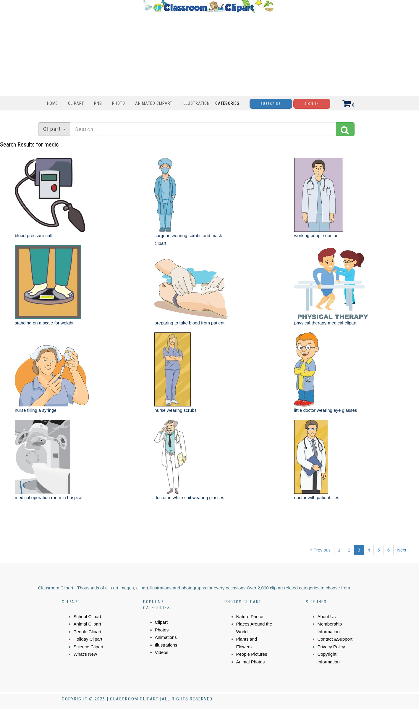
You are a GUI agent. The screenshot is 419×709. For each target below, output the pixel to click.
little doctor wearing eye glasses (325, 410)
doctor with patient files (316, 497)
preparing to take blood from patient (189, 322)
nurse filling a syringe (35, 410)
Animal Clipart (87, 623)
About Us (327, 616)
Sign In (312, 104)
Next (401, 549)
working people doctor (316, 235)
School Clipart (87, 616)
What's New (85, 654)
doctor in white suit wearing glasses (189, 497)
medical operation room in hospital (48, 497)
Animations (166, 637)
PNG (98, 103)
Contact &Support (335, 639)
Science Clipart (88, 646)
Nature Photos (250, 616)
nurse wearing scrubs (175, 410)
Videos (162, 652)
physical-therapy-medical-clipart (325, 322)
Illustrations (166, 644)
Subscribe (271, 104)
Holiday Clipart (88, 639)
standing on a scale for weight (44, 322)
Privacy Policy (331, 646)
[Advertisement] (208, 54)
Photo (118, 103)
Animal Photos (250, 661)
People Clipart (87, 631)
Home (52, 103)
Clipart (76, 103)
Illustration (196, 103)
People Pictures (251, 654)
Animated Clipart (153, 103)
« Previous (320, 549)
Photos (162, 629)
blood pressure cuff (33, 235)
